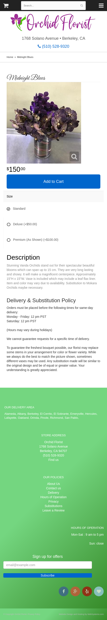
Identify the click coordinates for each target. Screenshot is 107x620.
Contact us (53, 488)
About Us (53, 484)
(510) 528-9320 (53, 46)
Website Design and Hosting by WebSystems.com (81, 614)
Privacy (54, 501)
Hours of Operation (53, 497)
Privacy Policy (34, 614)
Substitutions (53, 506)
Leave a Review (54, 510)
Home (10, 57)
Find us (54, 460)
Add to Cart (53, 181)
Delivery (53, 492)
